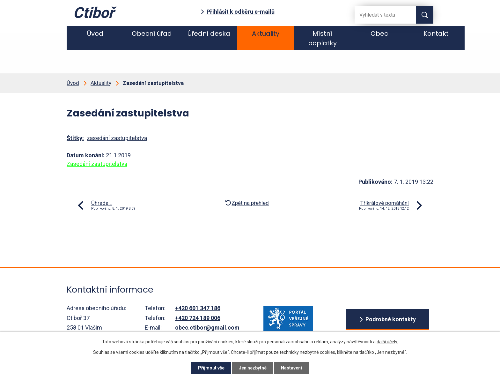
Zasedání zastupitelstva (97, 163)
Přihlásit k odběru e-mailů (241, 11)
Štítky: (75, 138)
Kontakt (436, 33)
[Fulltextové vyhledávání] (380, 15)
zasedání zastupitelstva (117, 138)
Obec (379, 33)
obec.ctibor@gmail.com (207, 327)
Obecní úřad (152, 33)
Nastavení (291, 367)
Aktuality (265, 33)
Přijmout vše (211, 367)
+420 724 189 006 (197, 318)
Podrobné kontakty (390, 319)
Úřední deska (209, 33)
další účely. (387, 341)
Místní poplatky (322, 38)
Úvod (95, 33)
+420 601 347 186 (197, 308)
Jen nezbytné (253, 367)
